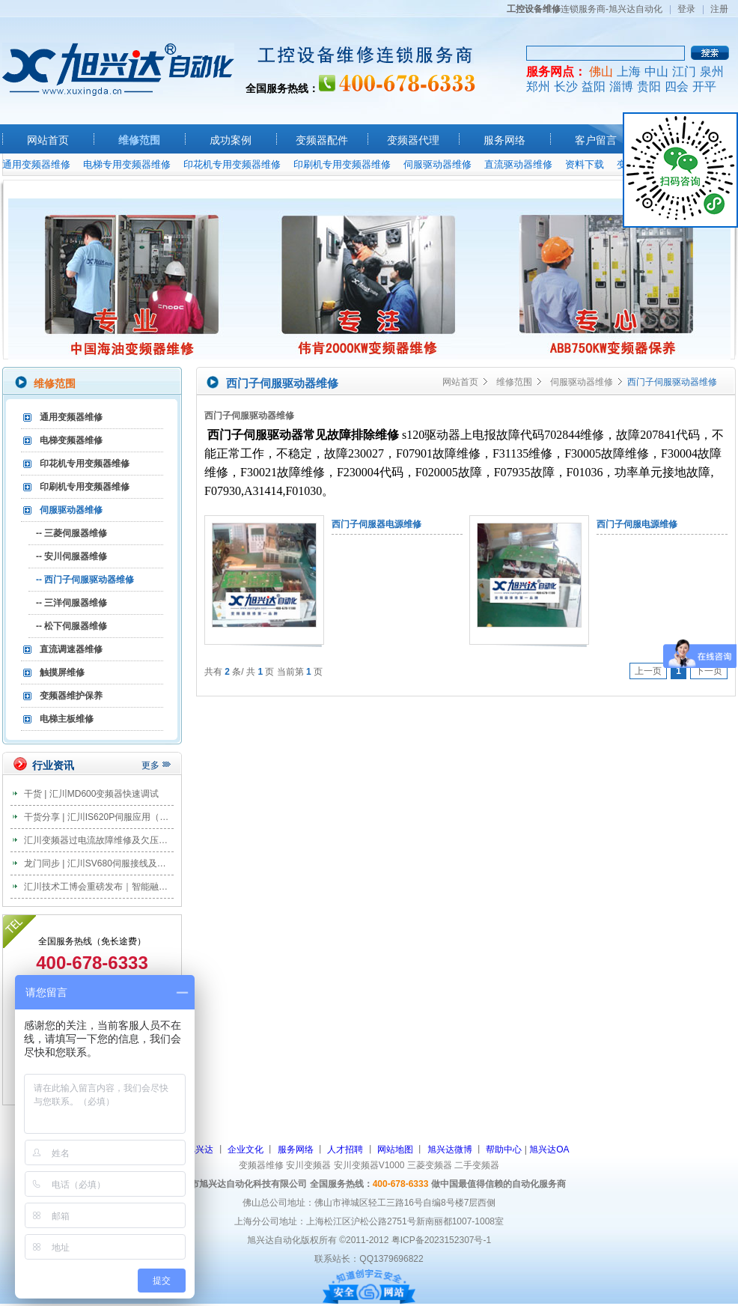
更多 (150, 765)
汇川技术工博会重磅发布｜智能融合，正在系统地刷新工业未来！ (154, 886)
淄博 (621, 86)
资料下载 (584, 164)
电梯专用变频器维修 (127, 164)
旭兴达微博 (449, 1149)
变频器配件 (322, 140)
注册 (719, 9)
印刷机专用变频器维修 (342, 164)
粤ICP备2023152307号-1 (441, 1240)
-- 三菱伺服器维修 (71, 533)
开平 (704, 86)
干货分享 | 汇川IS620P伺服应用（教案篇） (109, 817)
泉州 (712, 71)
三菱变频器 (429, 1165)
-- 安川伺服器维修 (71, 556)
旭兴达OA (549, 1149)
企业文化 (245, 1149)
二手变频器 (476, 1165)
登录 (686, 9)
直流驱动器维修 (518, 164)
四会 (677, 86)
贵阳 (649, 86)
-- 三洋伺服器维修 (71, 603)
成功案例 (230, 140)
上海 (629, 71)
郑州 (538, 86)
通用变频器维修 (36, 164)
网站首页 (48, 140)
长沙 (566, 86)
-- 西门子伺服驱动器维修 (85, 579)
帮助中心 (504, 1149)
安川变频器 (308, 1165)
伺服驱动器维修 (437, 164)
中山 (656, 71)
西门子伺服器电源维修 (376, 524)
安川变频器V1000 (369, 1165)
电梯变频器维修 (71, 440)
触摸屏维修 (62, 672)
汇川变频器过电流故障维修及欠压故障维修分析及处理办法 (140, 840)
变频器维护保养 (71, 695)
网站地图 (395, 1149)
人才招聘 (345, 1149)
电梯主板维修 (67, 719)
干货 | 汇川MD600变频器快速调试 (91, 794)
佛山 (601, 71)
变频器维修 (261, 1165)
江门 (684, 71)
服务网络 (504, 140)
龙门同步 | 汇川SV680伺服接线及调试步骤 (108, 863)
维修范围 (139, 140)
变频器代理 (413, 140)
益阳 (594, 86)
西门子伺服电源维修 (637, 524)
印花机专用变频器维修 (232, 164)
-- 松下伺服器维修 (71, 626)
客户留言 (596, 140)
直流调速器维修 (71, 649)
